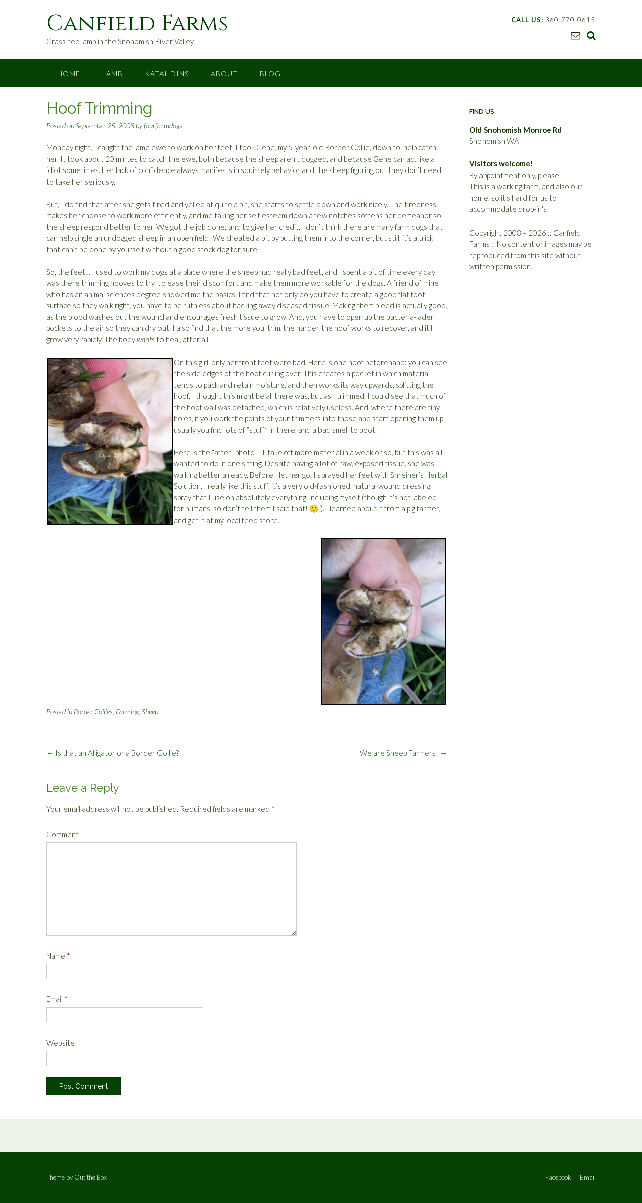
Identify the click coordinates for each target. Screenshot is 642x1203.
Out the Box (90, 1177)
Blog (270, 73)
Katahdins (167, 73)
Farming (127, 711)
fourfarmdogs (163, 125)
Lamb (112, 73)
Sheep (150, 711)
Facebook (558, 1177)
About (224, 73)
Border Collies (93, 711)
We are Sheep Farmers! (403, 752)
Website (60, 1042)
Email (57, 998)
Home (68, 73)
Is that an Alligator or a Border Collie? (112, 752)
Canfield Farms (137, 23)
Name (58, 955)
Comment (62, 834)
